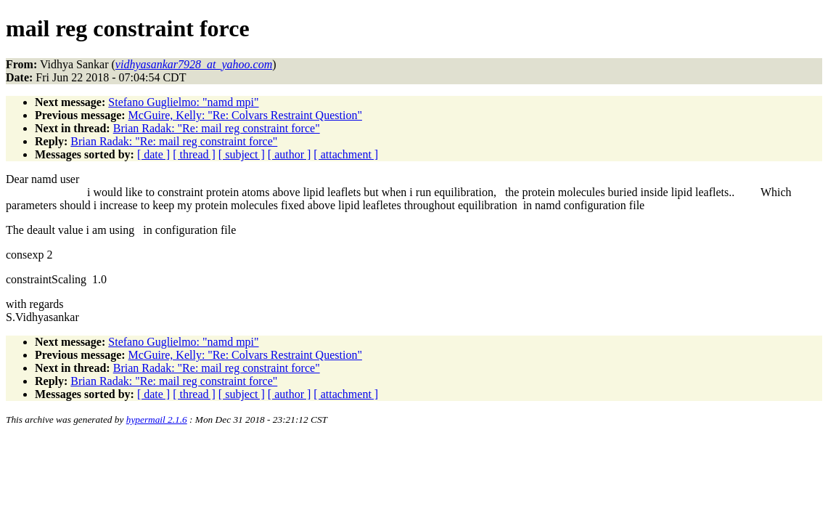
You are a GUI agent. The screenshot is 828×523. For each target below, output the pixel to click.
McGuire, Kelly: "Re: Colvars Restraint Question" (245, 115)
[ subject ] (241, 154)
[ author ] (289, 154)
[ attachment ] (345, 154)
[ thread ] (194, 154)
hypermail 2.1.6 (156, 419)
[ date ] (153, 154)
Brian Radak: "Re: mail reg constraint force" (216, 128)
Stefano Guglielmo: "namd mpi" (183, 102)
